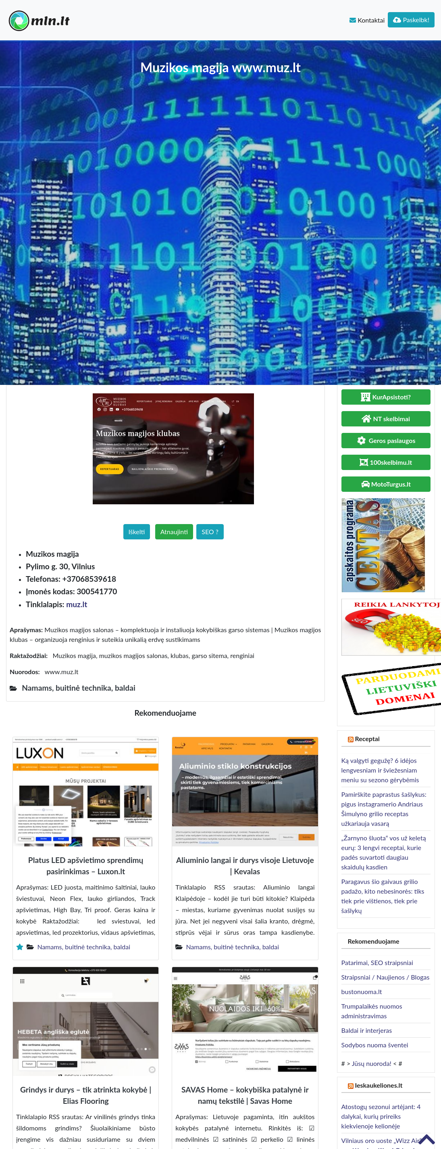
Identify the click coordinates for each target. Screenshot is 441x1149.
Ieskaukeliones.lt (378, 1085)
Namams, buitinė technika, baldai (83, 947)
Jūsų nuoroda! (371, 1063)
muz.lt (76, 604)
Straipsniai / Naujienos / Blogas (385, 977)
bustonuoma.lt (361, 991)
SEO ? (210, 531)
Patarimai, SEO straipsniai (377, 962)
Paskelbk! (411, 19)
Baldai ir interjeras (366, 1030)
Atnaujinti (174, 531)
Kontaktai (367, 20)
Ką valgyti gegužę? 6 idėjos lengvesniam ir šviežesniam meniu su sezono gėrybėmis (380, 769)
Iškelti (137, 531)
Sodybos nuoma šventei (374, 1045)
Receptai (367, 738)
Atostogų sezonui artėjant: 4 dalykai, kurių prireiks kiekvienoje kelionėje (381, 1116)
